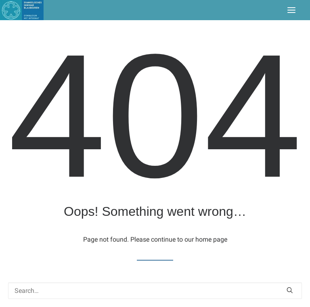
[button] (291, 10)
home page (211, 239)
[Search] (155, 290)
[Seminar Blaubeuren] (22, 10)
